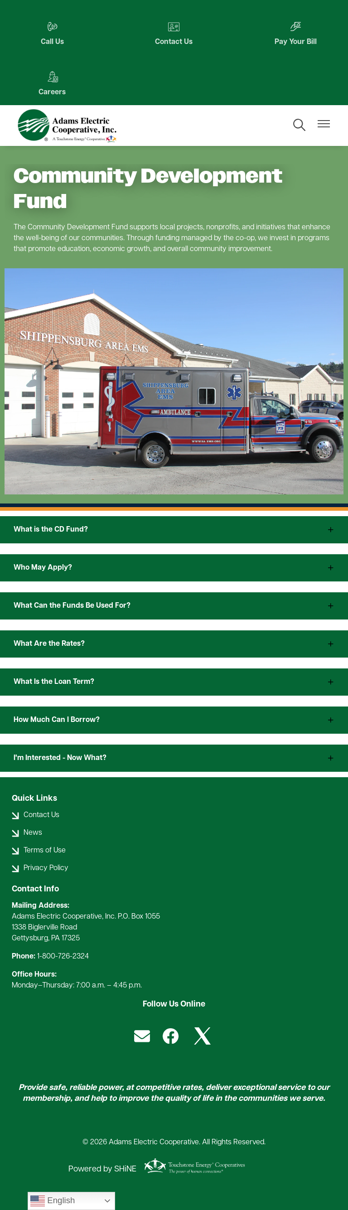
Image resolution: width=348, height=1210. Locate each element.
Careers (52, 83)
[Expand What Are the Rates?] (174, 644)
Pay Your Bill (296, 33)
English (52, 1201)
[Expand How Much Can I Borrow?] (174, 720)
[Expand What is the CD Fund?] (174, 529)
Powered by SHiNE (102, 1169)
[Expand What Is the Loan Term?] (174, 682)
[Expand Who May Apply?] (174, 567)
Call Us (52, 33)
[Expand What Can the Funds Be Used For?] (174, 606)
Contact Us (174, 33)
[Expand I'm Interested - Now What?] (174, 758)
